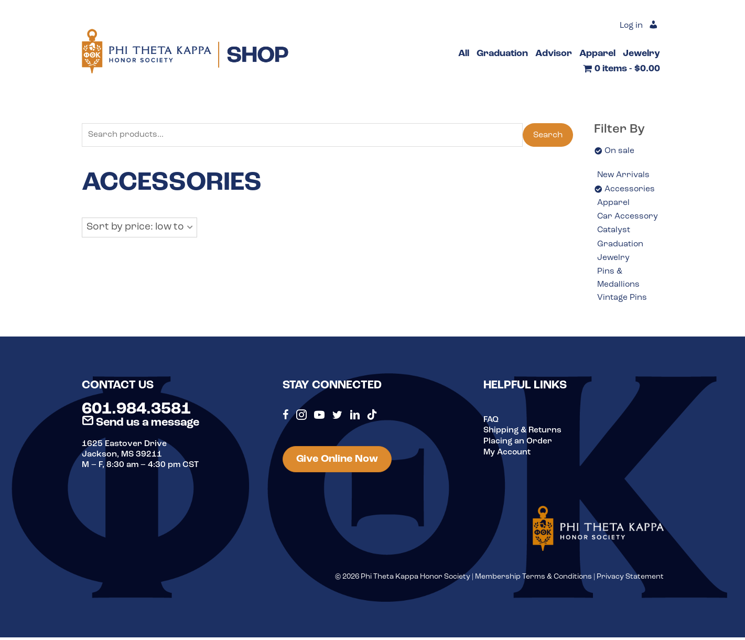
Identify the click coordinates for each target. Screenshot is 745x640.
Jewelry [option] (613, 259)
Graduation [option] (620, 245)
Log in (630, 26)
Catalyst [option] (614, 231)
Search (548, 135)
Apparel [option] (613, 203)
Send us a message (140, 425)
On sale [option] (619, 151)
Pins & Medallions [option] (619, 280)
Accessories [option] (629, 189)
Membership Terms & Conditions (533, 579)
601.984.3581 (136, 412)
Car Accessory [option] (628, 217)
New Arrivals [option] (624, 175)
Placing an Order (518, 443)
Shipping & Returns (523, 433)
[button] (139, 228)
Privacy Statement (630, 579)
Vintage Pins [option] (622, 300)
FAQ (491, 422)
